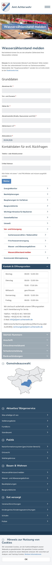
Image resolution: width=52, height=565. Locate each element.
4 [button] (29, 32)
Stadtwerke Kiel (12, 70)
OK (26, 559)
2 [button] (23, 32)
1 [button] (19, 32)
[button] (26, 266)
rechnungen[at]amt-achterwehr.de (28, 327)
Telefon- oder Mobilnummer (12, 154)
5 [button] (33, 32)
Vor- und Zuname (9, 96)
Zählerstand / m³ (8, 126)
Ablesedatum (7, 136)
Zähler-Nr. (6, 106)
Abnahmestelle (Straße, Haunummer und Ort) (19, 116)
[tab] (26, 266)
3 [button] (26, 32)
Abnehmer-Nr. (7, 86)
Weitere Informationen (33, 554)
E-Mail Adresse (7, 164)
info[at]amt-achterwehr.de (21, 319)
